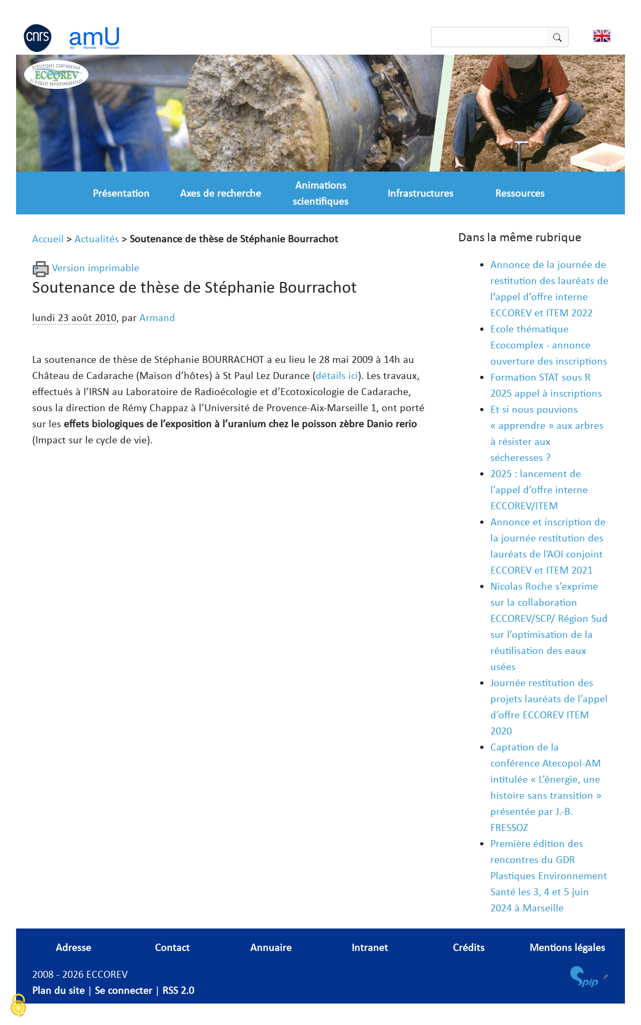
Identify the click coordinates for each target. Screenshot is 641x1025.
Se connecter (123, 990)
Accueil (48, 238)
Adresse (73, 947)
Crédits (469, 947)
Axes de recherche (220, 193)
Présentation (121, 193)
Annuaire (271, 947)
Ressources (520, 193)
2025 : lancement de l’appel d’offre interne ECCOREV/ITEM (539, 489)
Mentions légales (567, 947)
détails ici (337, 375)
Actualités (96, 238)
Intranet (370, 947)
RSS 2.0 (178, 990)
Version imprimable (85, 267)
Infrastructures (420, 193)
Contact (172, 947)
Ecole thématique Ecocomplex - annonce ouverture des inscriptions (548, 344)
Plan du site (58, 990)
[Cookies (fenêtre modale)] (19, 1006)
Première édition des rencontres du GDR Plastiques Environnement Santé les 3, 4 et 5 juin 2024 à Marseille (548, 875)
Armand (157, 317)
